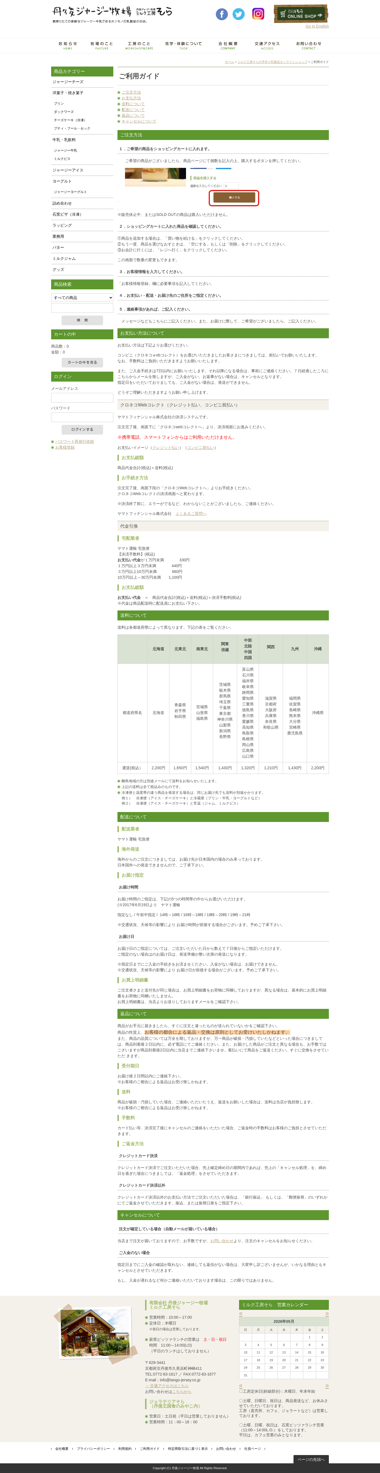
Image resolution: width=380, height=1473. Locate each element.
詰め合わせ (62, 203)
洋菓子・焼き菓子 (68, 93)
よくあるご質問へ (190, 513)
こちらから (182, 1391)
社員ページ (252, 1449)
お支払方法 (131, 98)
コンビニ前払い (200, 447)
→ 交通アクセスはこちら (167, 1386)
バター (58, 247)
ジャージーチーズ (68, 82)
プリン (59, 103)
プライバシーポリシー (93, 1449)
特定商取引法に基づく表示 (188, 1449)
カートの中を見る (82, 362)
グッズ (58, 269)
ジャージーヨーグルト (70, 192)
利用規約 (125, 1449)
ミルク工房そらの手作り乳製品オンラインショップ (272, 62)
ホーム (229, 62)
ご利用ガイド (150, 1449)
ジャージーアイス (68, 170)
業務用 (58, 236)
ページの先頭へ (311, 1459)
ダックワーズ (64, 112)
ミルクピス (62, 159)
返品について (133, 115)
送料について (133, 104)
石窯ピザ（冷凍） (68, 214)
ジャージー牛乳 (65, 150)
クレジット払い (165, 447)
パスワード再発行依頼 (74, 441)
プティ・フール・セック (72, 128)
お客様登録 (65, 447)
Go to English (317, 26)
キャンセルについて (139, 121)
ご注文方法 (131, 92)
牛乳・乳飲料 (64, 139)
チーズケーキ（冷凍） (70, 120)
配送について (133, 109)
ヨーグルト (62, 181)
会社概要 (62, 1449)
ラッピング (62, 225)
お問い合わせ (222, 1241)
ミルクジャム (64, 258)
